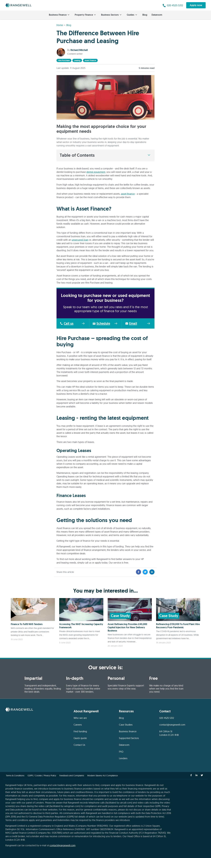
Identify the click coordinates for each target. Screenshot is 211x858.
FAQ (121, 751)
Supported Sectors (129, 738)
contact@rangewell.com (172, 724)
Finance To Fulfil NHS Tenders (27, 624)
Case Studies (126, 724)
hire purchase (64, 60)
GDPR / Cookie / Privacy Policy (42, 775)
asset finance (90, 60)
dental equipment (95, 172)
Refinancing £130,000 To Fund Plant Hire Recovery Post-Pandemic (178, 626)
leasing (77, 60)
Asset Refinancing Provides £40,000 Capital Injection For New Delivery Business (127, 627)
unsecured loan (80, 239)
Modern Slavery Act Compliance (102, 775)
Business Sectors (111, 14)
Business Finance (59, 14)
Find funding (80, 731)
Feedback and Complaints (71, 775)
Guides (132, 14)
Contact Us (79, 744)
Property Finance (85, 14)
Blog (144, 14)
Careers (78, 724)
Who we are (80, 717)
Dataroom (157, 14)
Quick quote (80, 738)
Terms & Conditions (15, 775)
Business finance (127, 731)
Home (60, 25)
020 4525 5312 (166, 717)
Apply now (196, 5)
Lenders (123, 758)
